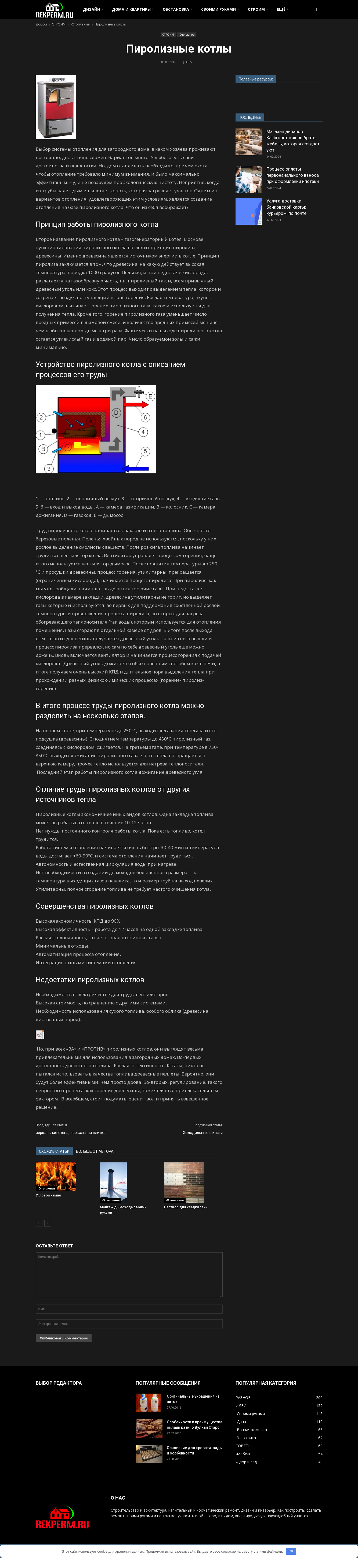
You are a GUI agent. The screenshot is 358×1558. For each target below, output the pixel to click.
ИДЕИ (241, 1405)
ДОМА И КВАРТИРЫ (132, 9)
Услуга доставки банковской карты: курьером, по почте (286, 207)
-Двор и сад (246, 1461)
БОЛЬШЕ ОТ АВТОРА (95, 1151)
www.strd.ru (246, 95)
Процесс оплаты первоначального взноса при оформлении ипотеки (292, 175)
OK (291, 1551)
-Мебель (243, 1453)
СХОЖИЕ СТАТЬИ (54, 1151)
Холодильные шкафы (203, 1132)
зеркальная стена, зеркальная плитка (71, 1132)
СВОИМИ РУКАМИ (219, 9)
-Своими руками (250, 1413)
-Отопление (186, 34)
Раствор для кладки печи (185, 1207)
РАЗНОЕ (243, 1397)
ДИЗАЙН (93, 9)
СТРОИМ (257, 9)
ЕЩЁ (282, 9)
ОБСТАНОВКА (177, 9)
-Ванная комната (251, 1429)
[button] (316, 9)
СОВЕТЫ (243, 1445)
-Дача (241, 1421)
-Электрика (246, 1437)
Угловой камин (48, 1195)
